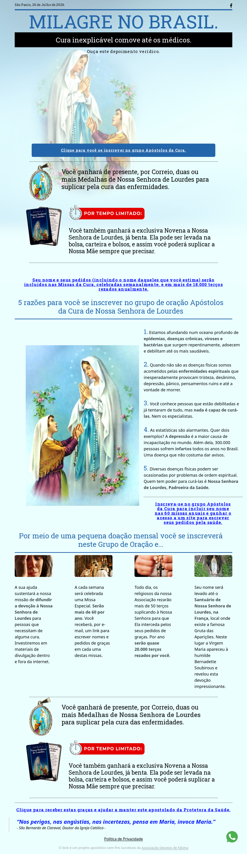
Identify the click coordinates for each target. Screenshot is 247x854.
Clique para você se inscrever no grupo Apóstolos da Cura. (123, 150)
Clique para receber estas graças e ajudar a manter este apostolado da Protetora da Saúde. (123, 809)
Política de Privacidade (123, 838)
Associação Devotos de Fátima (165, 848)
